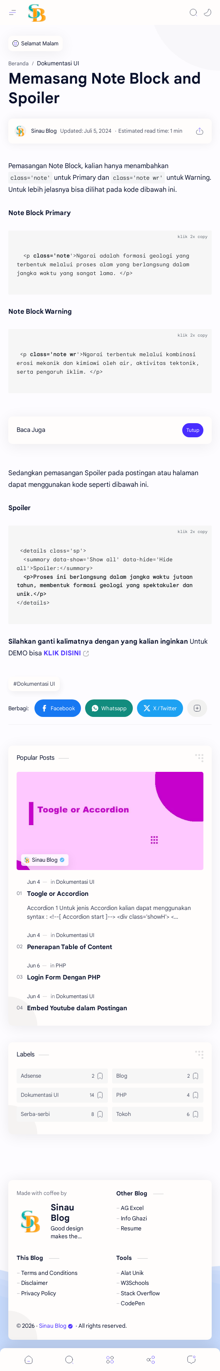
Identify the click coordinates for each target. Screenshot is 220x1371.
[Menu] (110, 1359)
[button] (207, 12)
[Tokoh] (157, 1114)
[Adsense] (62, 1076)
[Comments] (191, 1359)
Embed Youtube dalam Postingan (77, 1008)
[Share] (151, 1359)
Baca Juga (31, 430)
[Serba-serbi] (62, 1114)
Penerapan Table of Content (69, 947)
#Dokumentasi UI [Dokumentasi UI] (34, 683)
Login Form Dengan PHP (63, 977)
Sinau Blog (56, 1325)
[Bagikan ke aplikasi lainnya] (197, 708)
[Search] (193, 12)
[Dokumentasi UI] (75, 882)
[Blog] (157, 1076)
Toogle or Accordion (57, 893)
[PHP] (61, 965)
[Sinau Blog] (44, 130)
